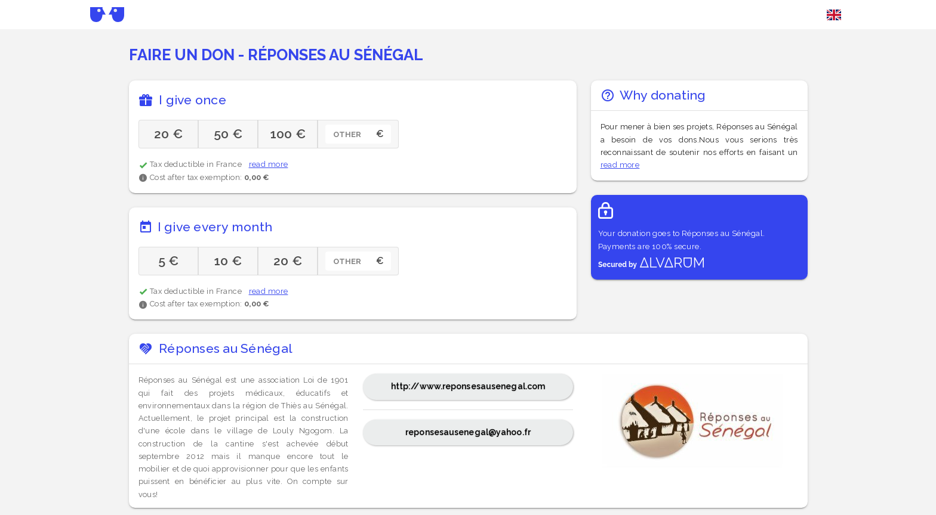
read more (268, 164)
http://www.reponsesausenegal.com (468, 386)
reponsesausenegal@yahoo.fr (468, 432)
